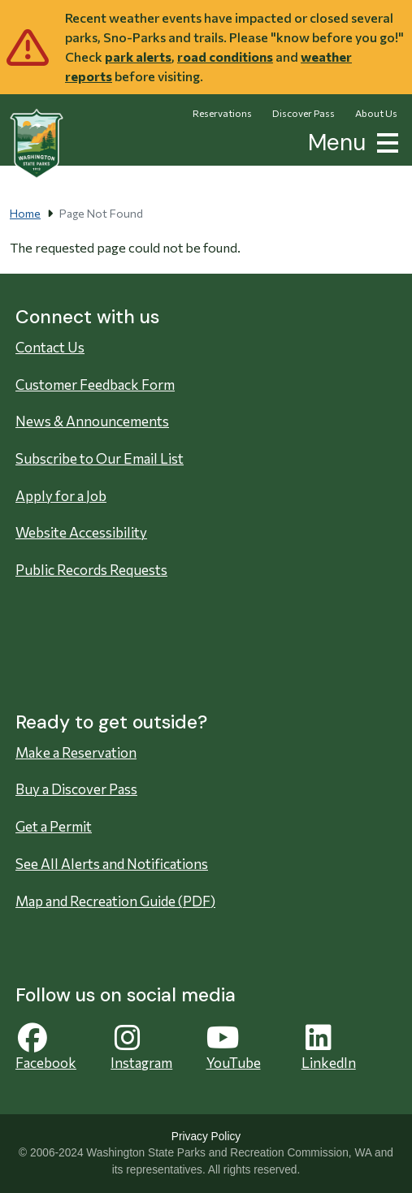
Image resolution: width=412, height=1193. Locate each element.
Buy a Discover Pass (76, 788)
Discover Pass (303, 113)
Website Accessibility (81, 532)
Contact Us (50, 347)
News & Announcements (92, 421)
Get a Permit (53, 826)
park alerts (138, 56)
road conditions (225, 56)
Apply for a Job (60, 495)
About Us (376, 113)
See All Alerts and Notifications (111, 863)
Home (25, 213)
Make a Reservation (76, 752)
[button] (384, 141)
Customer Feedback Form (95, 384)
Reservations (222, 113)
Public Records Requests (91, 569)
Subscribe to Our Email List (99, 458)
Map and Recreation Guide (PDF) (115, 901)
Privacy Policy (206, 1136)
